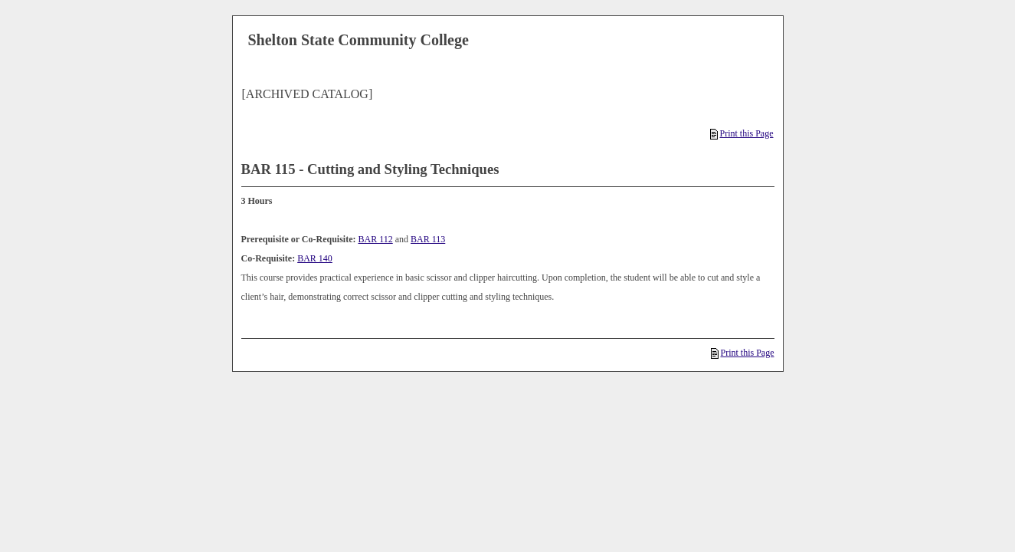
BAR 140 (314, 258)
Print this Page (741, 133)
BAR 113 (428, 239)
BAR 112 (375, 239)
